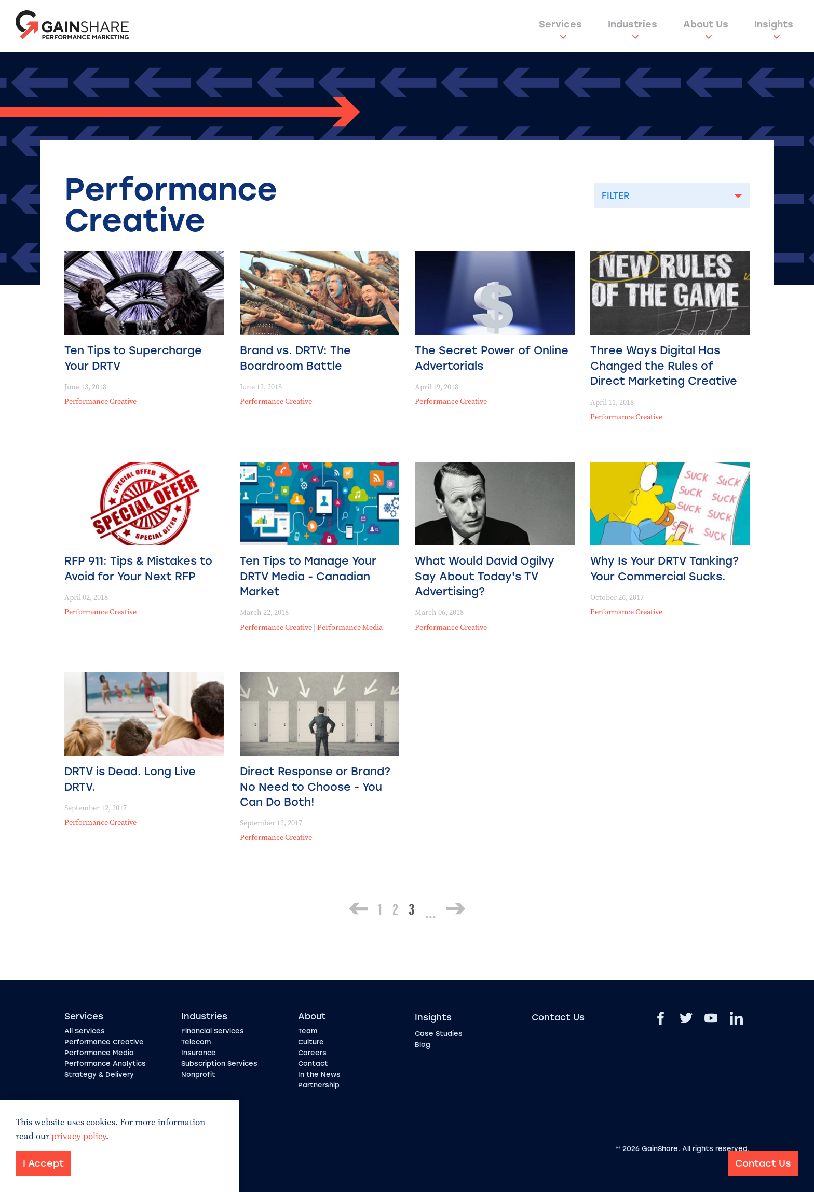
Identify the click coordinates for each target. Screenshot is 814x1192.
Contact (313, 1064)
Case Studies (439, 1033)
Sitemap (134, 1149)
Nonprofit (198, 1074)
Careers (312, 1053)
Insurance (198, 1053)
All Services (84, 1031)
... (430, 912)
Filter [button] (615, 196)
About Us (705, 24)
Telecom (196, 1042)
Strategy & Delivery (99, 1074)
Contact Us (558, 1017)
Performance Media (350, 628)
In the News (319, 1074)
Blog (422, 1044)
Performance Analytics (105, 1064)
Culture (311, 1042)
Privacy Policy (88, 1149)
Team (307, 1031)
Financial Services (212, 1031)
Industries (632, 24)
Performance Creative (100, 401)
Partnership (319, 1085)
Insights (773, 24)
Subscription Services (219, 1064)
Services (560, 24)
